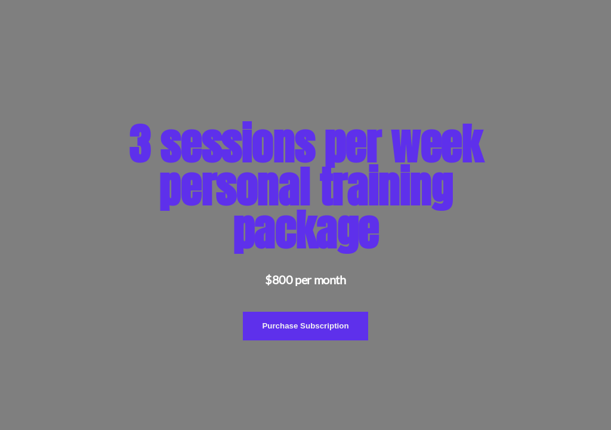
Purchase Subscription (305, 325)
